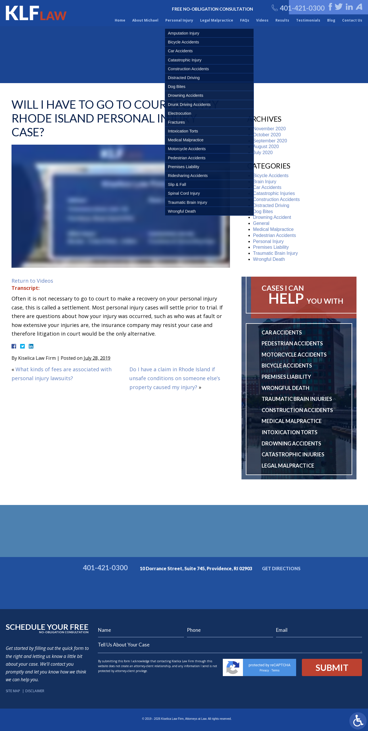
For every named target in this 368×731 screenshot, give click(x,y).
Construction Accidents (276, 199)
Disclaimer (34, 690)
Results (282, 20)
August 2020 (266, 146)
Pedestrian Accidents (274, 235)
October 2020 (267, 134)
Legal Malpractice (216, 20)
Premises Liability (271, 247)
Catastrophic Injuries (274, 193)
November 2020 (269, 128)
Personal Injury (179, 20)
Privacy (264, 670)
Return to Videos (32, 280)
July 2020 (263, 152)
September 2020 (270, 140)
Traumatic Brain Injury (275, 253)
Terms (275, 670)
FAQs (244, 20)
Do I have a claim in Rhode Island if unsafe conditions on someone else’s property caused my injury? (174, 378)
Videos (262, 20)
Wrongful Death (269, 259)
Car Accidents (267, 187)
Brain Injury (264, 181)
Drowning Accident (272, 217)
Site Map (13, 690)
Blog (331, 20)
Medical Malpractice (273, 229)
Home (120, 20)
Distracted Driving (271, 205)
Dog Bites (263, 211)
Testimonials (308, 20)
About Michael (145, 20)
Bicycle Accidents (271, 175)
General (261, 223)
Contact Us (352, 20)
